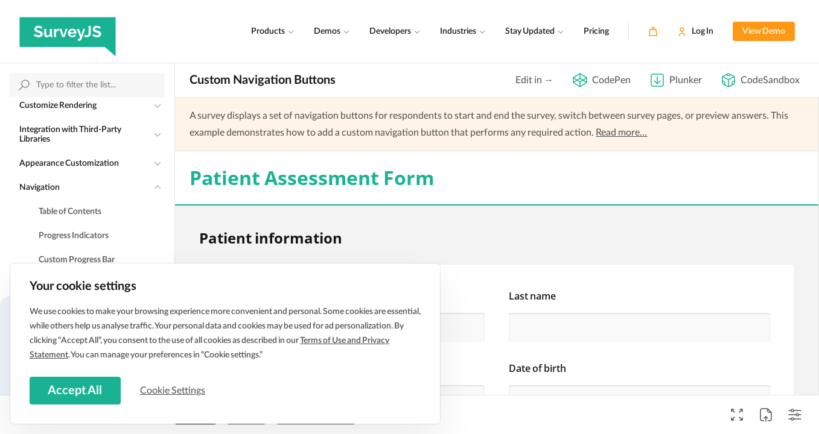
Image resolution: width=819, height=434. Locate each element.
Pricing (596, 31)
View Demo (763, 31)
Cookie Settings (174, 390)
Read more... (621, 132)
